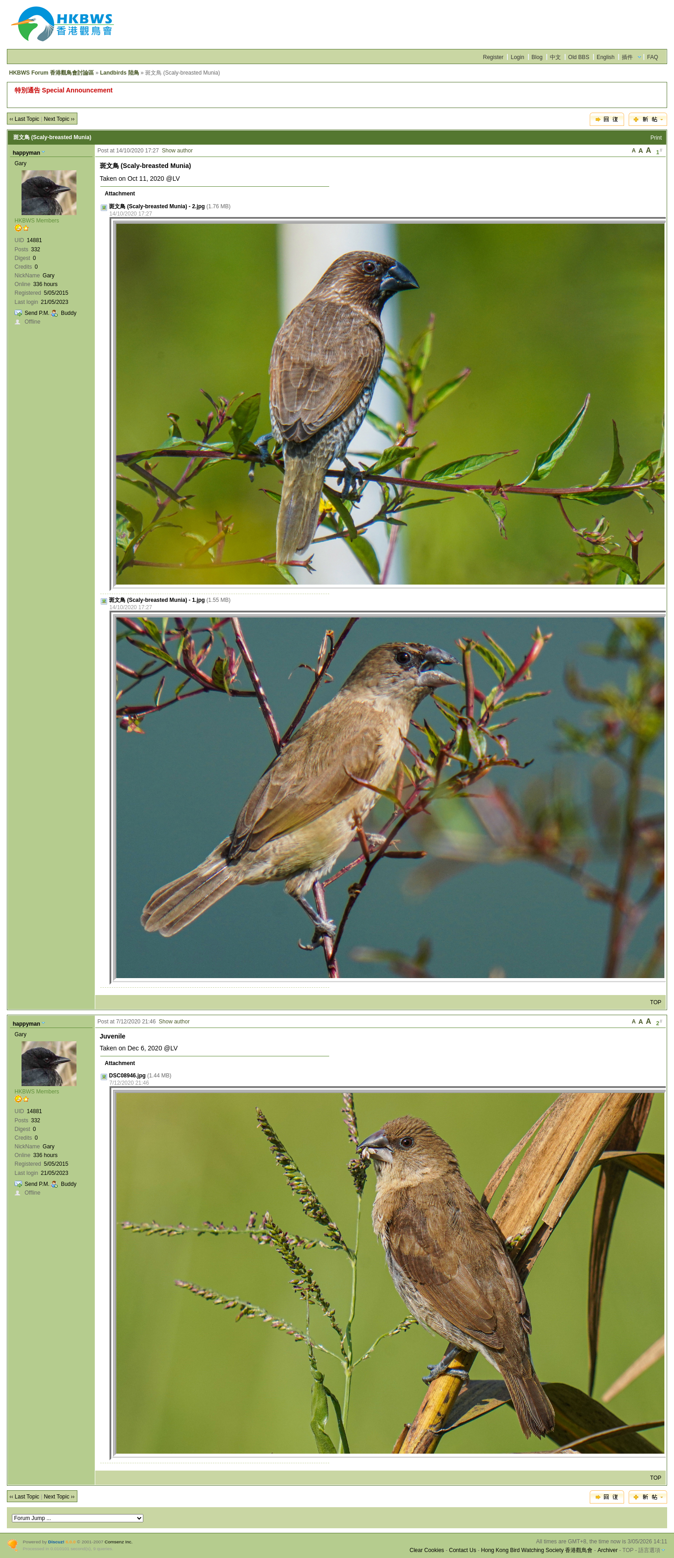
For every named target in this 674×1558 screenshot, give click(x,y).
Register (493, 57)
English (605, 57)
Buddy (68, 313)
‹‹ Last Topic (24, 119)
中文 (555, 57)
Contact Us (462, 1550)
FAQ (652, 57)
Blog (537, 57)
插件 (627, 57)
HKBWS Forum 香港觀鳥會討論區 (51, 73)
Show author (177, 150)
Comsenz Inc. (119, 1541)
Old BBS (578, 57)
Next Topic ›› (59, 119)
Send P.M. (37, 313)
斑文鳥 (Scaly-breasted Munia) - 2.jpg (157, 206)
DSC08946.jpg (127, 1075)
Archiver (608, 1550)
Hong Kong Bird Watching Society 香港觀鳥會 (537, 1550)
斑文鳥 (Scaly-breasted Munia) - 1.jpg (157, 600)
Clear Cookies (426, 1550)
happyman (26, 153)
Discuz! (56, 1541)
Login (517, 57)
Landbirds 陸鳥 (119, 73)
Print (656, 138)
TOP (655, 1002)
